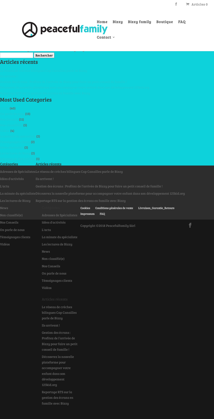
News (4, 208)
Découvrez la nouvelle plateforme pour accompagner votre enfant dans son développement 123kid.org (74, 87)
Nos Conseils (9, 119)
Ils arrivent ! (9, 76)
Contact (104, 38)
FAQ (182, 23)
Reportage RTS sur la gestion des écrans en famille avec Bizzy (45, 93)
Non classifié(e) (11, 125)
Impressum (87, 214)
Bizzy (118, 23)
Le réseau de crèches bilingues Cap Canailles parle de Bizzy (43, 70)
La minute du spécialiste (18, 136)
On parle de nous (12, 113)
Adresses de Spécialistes (17, 158)
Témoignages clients (15, 142)
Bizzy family (139, 23)
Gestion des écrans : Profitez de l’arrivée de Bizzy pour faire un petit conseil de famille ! (63, 81)
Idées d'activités (12, 147)
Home (102, 23)
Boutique (164, 23)
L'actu (4, 108)
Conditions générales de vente (114, 208)
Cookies (85, 208)
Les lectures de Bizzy (15, 153)
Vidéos (5, 130)
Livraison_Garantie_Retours (156, 208)
